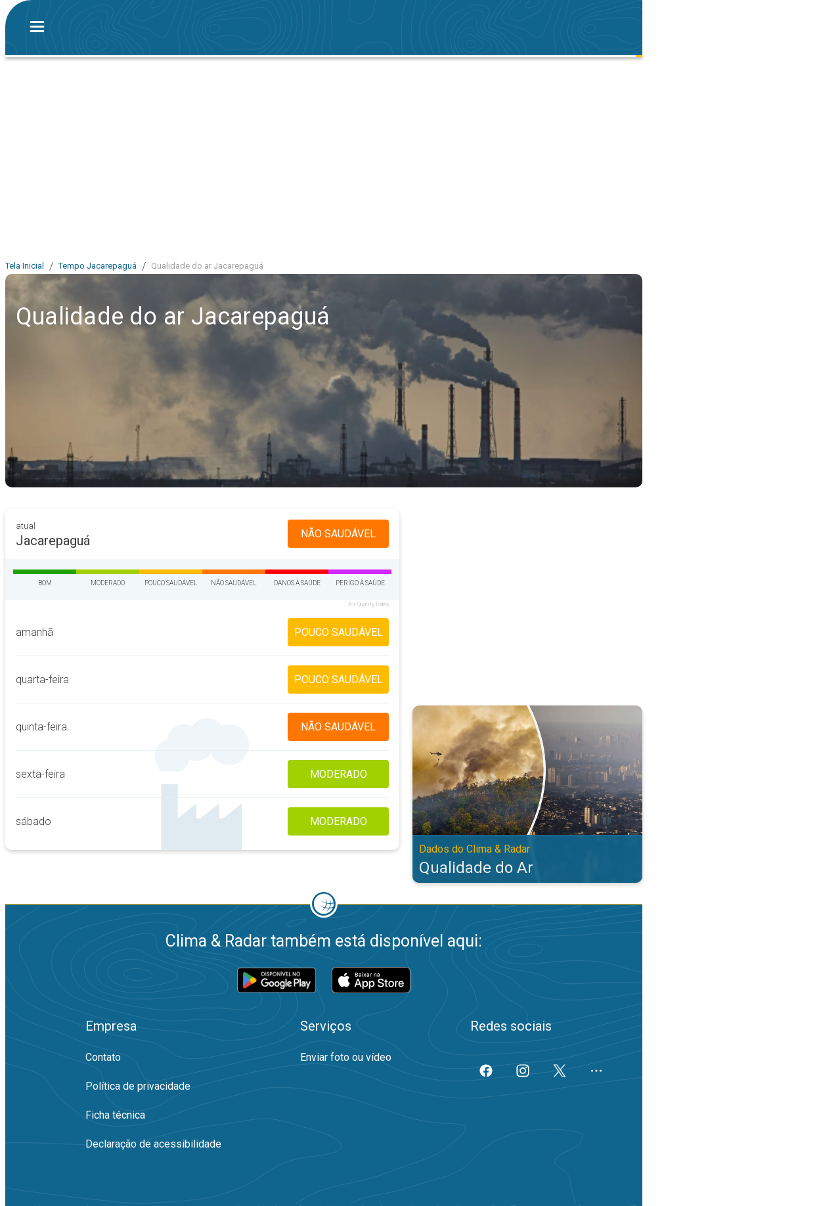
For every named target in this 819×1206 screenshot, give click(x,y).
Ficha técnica (115, 1115)
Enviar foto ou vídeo (345, 1057)
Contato (103, 1057)
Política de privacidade (137, 1086)
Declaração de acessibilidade (153, 1144)
